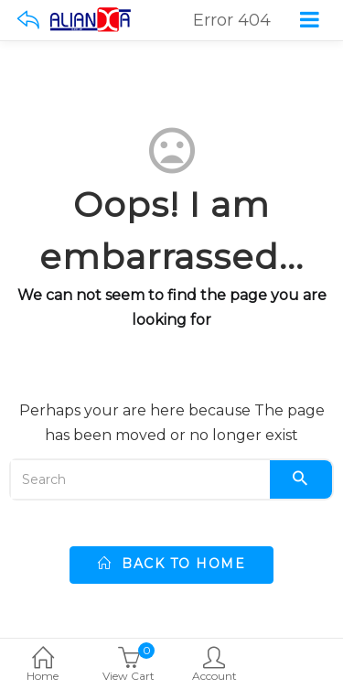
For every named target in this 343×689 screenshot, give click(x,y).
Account (215, 666)
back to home (171, 563)
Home (43, 666)
